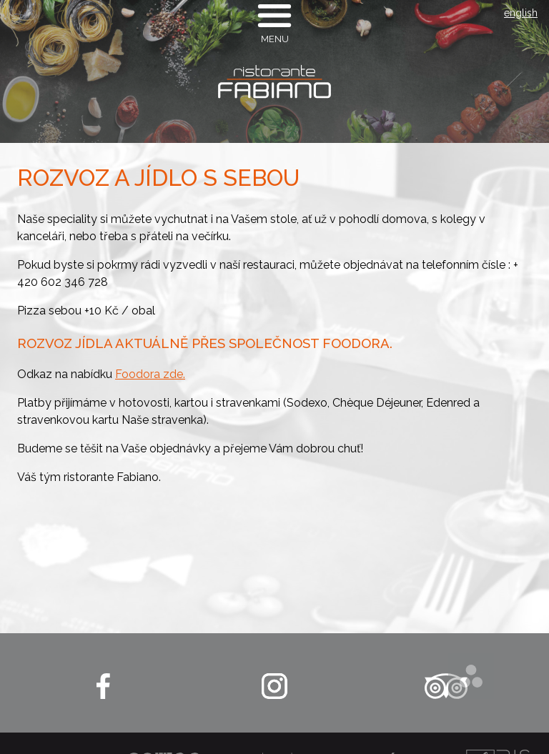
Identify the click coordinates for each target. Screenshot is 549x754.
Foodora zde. (150, 374)
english (521, 13)
